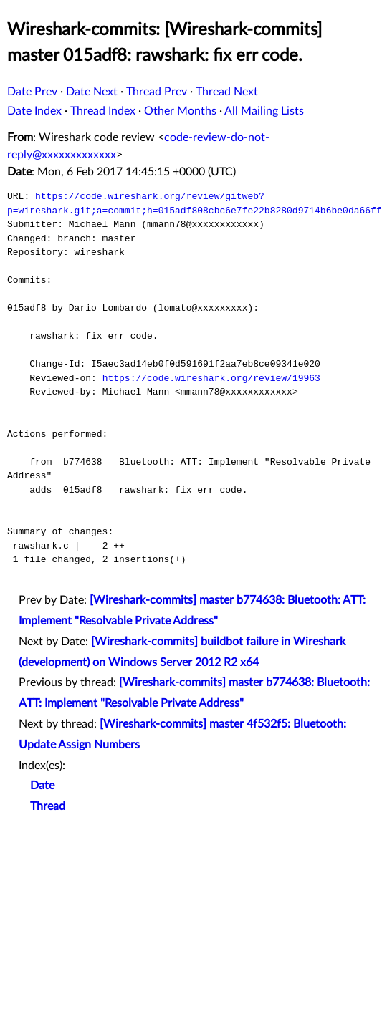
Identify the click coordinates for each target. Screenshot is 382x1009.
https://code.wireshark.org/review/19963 (211, 378)
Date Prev (32, 91)
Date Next (92, 91)
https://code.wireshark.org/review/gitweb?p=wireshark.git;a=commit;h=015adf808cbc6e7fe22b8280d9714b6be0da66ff (194, 203)
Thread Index (102, 111)
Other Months (180, 111)
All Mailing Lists (264, 111)
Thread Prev (156, 91)
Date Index (34, 111)
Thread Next (227, 91)
